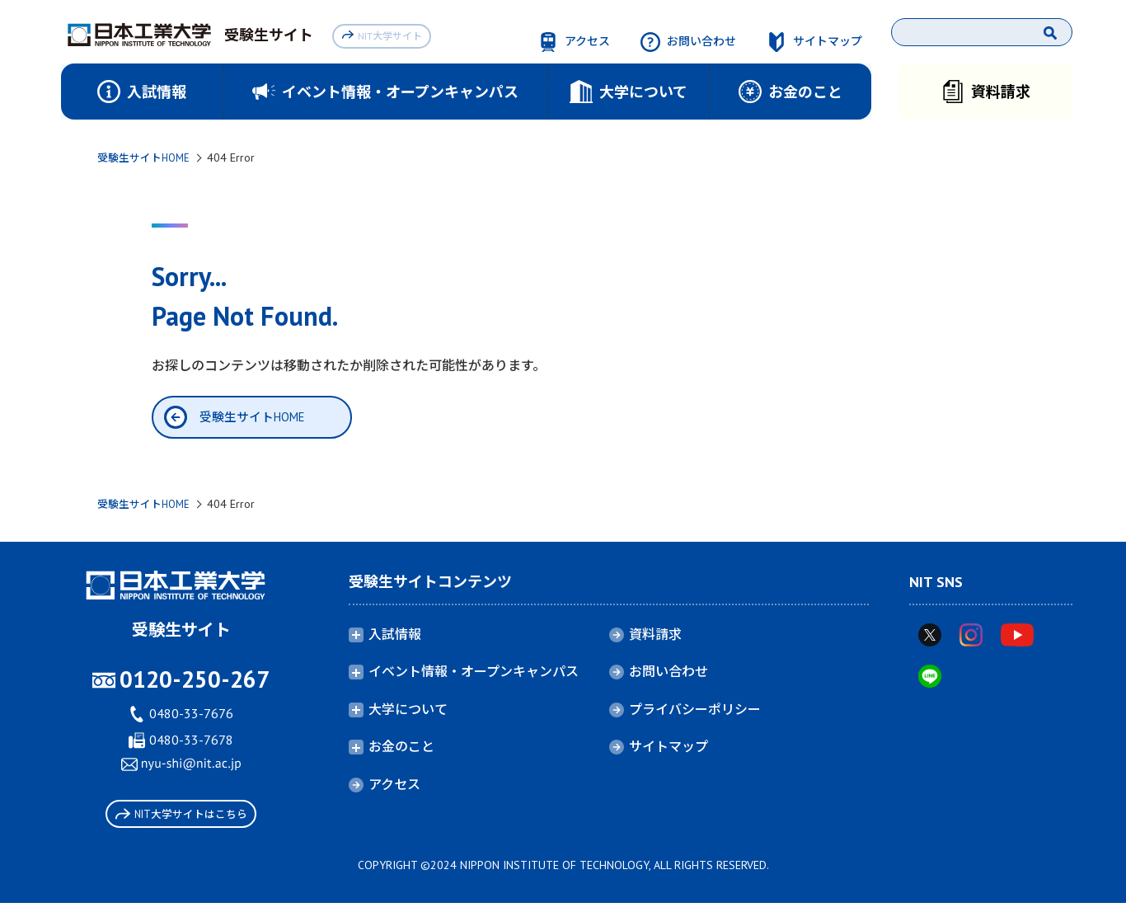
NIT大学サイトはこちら (180, 819)
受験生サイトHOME (147, 157)
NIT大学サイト (385, 33)
